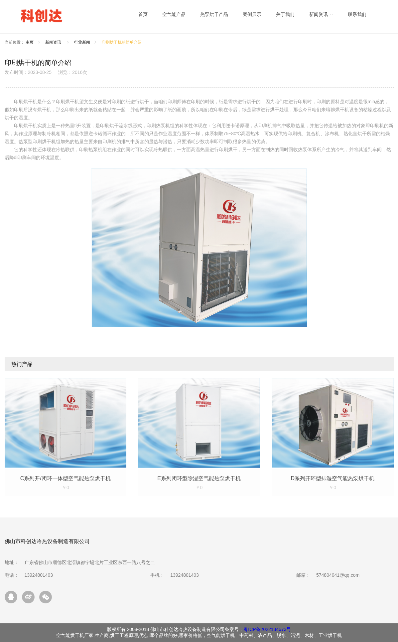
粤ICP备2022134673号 (267, 629)
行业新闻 (82, 42)
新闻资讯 (53, 42)
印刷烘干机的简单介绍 (122, 42)
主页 (30, 42)
